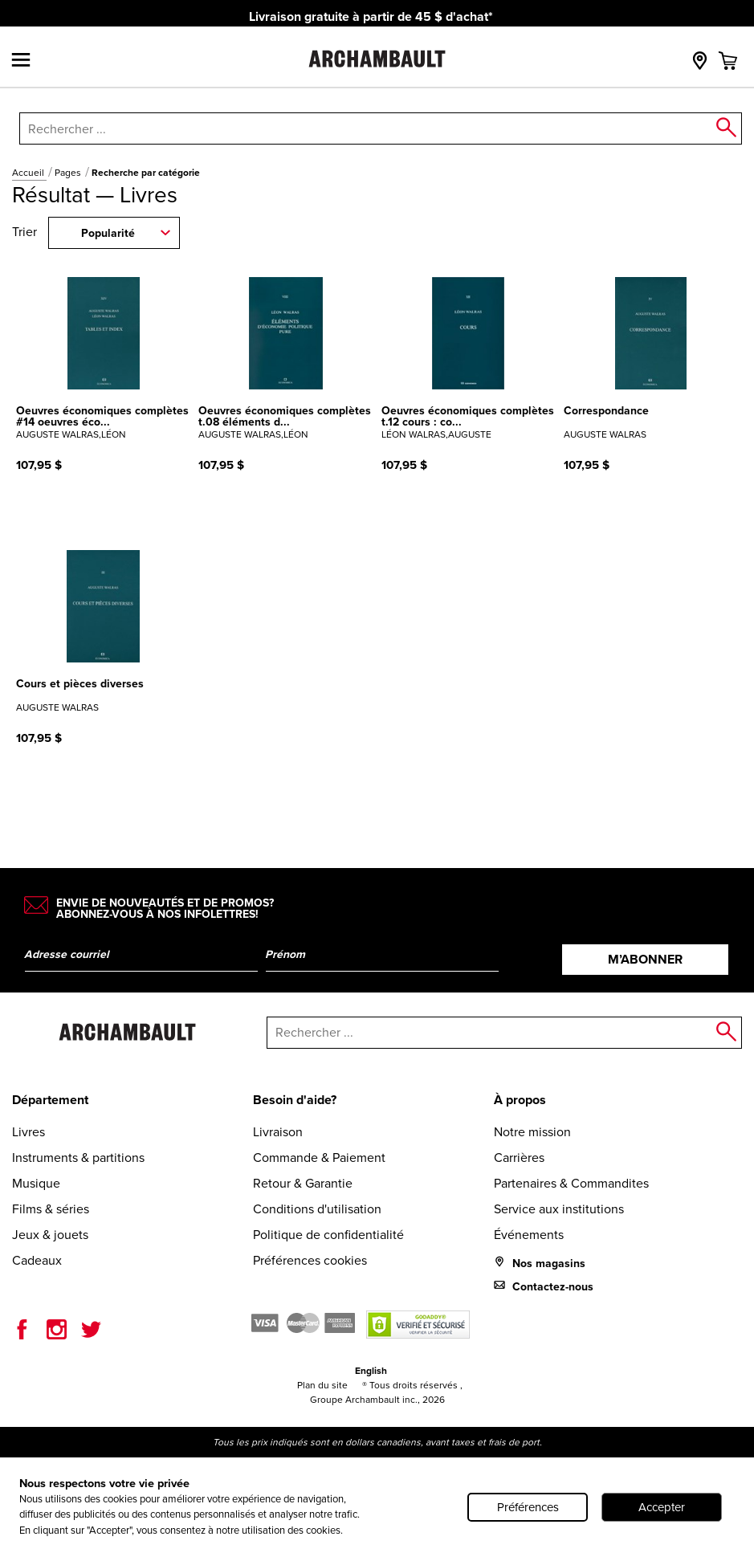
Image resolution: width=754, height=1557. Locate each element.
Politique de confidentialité (328, 1234)
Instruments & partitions (78, 1157)
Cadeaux (37, 1260)
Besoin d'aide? (294, 1099)
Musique (36, 1183)
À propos (520, 1099)
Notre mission (532, 1132)
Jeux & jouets (50, 1234)
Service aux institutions (559, 1209)
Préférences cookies (310, 1260)
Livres (28, 1132)
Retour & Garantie (303, 1183)
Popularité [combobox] (108, 233)
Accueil (29, 172)
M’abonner (645, 959)
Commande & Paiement (319, 1157)
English (371, 1370)
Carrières (519, 1157)
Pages (69, 172)
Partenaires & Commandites (571, 1183)
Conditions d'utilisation (317, 1209)
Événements (529, 1234)
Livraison (278, 1132)
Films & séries (50, 1209)
